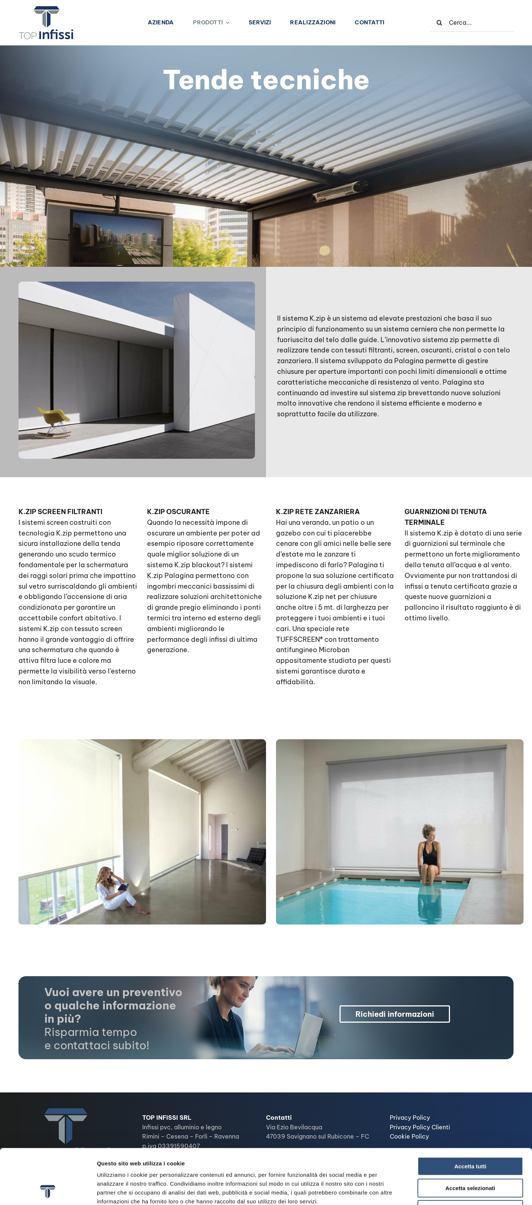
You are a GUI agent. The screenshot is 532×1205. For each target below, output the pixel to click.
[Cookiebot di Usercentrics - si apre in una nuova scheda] (48, 1190)
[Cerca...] (472, 22)
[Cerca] (439, 22)
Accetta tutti (470, 1115)
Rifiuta (470, 1158)
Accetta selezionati (470, 1136)
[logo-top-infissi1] (46, 8)
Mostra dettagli (389, 1190)
